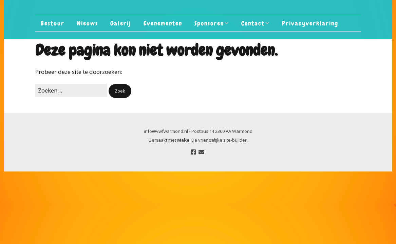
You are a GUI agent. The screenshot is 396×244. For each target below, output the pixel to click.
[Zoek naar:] (71, 90)
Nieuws (87, 23)
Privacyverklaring (310, 23)
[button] (120, 91)
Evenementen (163, 23)
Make (183, 140)
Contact (253, 23)
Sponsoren (209, 23)
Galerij (120, 23)
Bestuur (52, 23)
